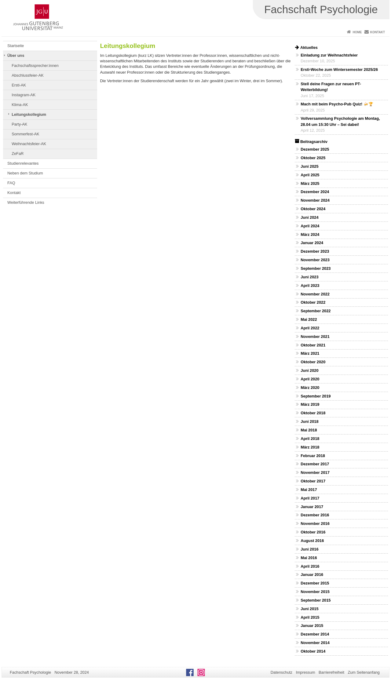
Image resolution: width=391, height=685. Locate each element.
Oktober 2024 (313, 209)
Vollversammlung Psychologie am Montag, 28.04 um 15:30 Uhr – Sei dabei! (340, 121)
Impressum (305, 672)
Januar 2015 (312, 625)
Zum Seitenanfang (364, 672)
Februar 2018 (313, 455)
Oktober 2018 (313, 413)
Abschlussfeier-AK (28, 75)
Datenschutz (281, 672)
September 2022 (316, 311)
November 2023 (315, 260)
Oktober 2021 (313, 345)
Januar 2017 (312, 506)
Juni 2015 (309, 608)
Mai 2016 (309, 557)
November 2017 (315, 472)
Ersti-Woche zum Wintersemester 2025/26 (339, 69)
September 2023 (316, 268)
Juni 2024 (309, 217)
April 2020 (310, 379)
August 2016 (312, 540)
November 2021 (315, 336)
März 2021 (310, 353)
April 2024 (310, 226)
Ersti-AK (19, 85)
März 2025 (310, 183)
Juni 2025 (309, 166)
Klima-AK (20, 104)
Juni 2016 (309, 549)
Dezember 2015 (315, 583)
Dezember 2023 (315, 251)
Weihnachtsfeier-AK (29, 143)
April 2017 (310, 498)
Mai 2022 (309, 319)
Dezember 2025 (315, 149)
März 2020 (310, 387)
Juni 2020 (309, 370)
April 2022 (310, 328)
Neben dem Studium (25, 173)
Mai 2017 (309, 489)
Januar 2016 (312, 574)
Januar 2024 (312, 242)
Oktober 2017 (313, 481)
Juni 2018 (309, 421)
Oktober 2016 (313, 532)
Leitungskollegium (29, 114)
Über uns (15, 55)
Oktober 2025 (313, 158)
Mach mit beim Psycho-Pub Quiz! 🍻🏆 (337, 104)
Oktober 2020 (313, 362)
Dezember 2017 (315, 464)
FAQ (11, 183)
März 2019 (310, 404)
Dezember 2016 (315, 515)
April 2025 (310, 175)
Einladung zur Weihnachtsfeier (329, 55)
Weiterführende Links (25, 202)
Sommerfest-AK (25, 134)
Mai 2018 (309, 430)
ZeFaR (18, 153)
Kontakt (377, 32)
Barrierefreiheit (331, 672)
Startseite (15, 45)
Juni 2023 (309, 277)
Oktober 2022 (313, 302)
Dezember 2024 (315, 191)
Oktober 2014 (313, 651)
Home (357, 32)
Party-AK (19, 124)
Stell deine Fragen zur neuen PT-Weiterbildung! (331, 87)
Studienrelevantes (22, 163)
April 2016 (310, 566)
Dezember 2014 (315, 634)
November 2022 (315, 294)
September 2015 (316, 600)
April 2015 (310, 617)
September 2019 (316, 396)
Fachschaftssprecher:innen (35, 65)
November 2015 (315, 591)
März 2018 (310, 447)
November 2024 (315, 200)
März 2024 (310, 234)
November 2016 (315, 523)
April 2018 (310, 438)
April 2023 (310, 285)
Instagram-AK (23, 95)
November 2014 (315, 642)
